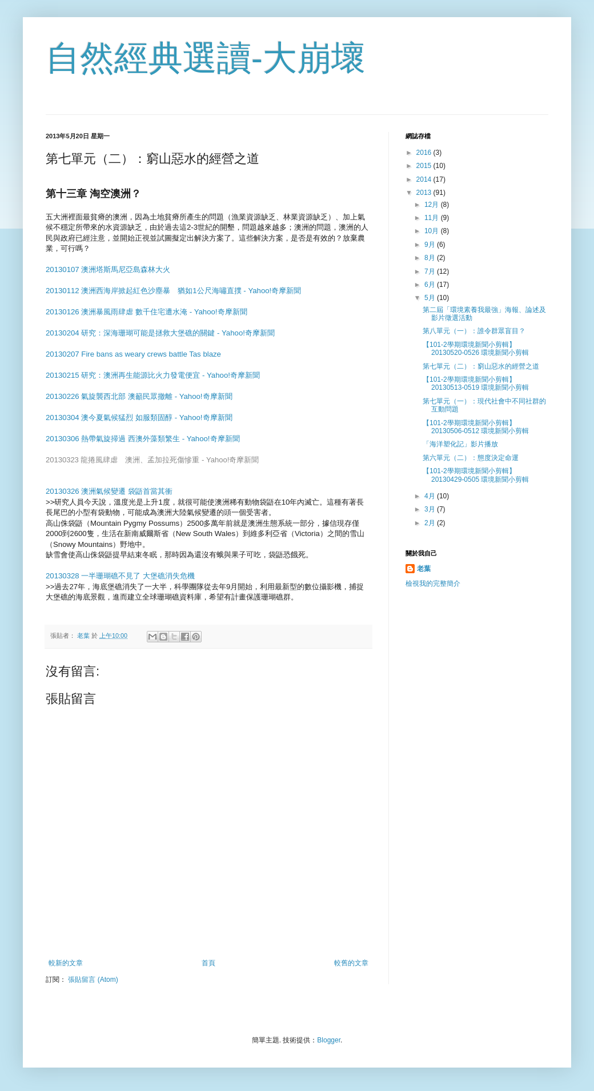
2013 (425, 193)
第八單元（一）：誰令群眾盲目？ (474, 331)
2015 (425, 166)
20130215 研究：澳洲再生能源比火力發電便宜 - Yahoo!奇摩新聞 (153, 375)
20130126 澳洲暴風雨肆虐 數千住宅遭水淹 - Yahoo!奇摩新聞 (146, 311)
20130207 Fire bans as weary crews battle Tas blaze (133, 354)
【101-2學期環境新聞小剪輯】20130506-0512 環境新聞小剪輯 (476, 427)
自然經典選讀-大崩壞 (206, 58)
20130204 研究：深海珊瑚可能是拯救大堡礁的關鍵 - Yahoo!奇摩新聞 (160, 333)
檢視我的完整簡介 (433, 584)
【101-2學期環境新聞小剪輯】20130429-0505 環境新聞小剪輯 (476, 475)
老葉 (424, 569)
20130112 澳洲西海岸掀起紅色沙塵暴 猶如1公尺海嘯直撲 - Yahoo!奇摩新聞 (173, 290)
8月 (430, 258)
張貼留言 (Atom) (93, 980)
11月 (432, 218)
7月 (430, 271)
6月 (430, 285)
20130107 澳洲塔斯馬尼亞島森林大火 (108, 269)
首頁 (208, 963)
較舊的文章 (351, 963)
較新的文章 (66, 963)
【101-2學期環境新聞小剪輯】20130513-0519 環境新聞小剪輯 (476, 383)
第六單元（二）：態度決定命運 (471, 458)
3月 (430, 509)
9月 (430, 245)
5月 (430, 298)
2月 (430, 523)
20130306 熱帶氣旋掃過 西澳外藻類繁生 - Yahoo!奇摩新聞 (143, 438)
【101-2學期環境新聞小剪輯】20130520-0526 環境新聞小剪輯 (476, 349)
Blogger (328, 1040)
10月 (432, 231)
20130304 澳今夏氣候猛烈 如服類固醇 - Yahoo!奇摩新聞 (139, 417)
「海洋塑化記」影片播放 (460, 444)
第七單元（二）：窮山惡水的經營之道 (481, 366)
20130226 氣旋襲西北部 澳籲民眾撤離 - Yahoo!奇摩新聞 (139, 396)
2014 (425, 179)
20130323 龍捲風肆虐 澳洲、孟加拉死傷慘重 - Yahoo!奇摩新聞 (152, 459)
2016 (425, 153)
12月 (432, 205)
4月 (430, 496)
